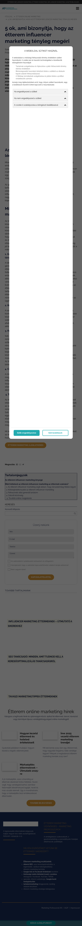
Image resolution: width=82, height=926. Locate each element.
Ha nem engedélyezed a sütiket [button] (40, 98)
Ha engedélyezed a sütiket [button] (40, 91)
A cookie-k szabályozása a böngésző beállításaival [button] (40, 105)
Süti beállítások (55, 433)
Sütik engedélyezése (26, 433)
